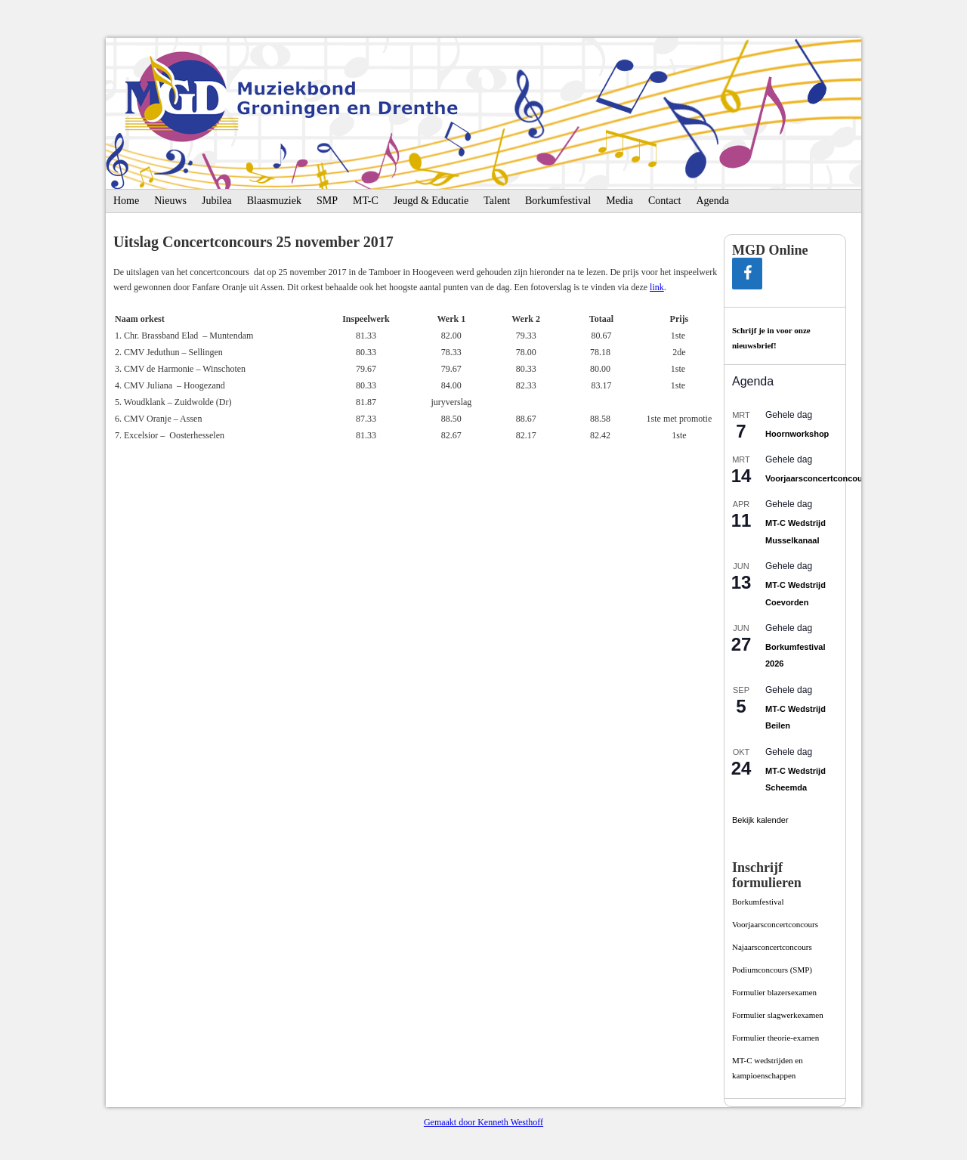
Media (619, 200)
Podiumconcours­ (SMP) (772, 969)
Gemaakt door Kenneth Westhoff (483, 1122)
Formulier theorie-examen (775, 1037)
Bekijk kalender (760, 819)
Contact (664, 200)
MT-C (365, 200)
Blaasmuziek (274, 200)
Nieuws (170, 200)
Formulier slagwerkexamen (777, 1014)
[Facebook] (747, 273)
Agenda (712, 200)
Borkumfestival (558, 200)
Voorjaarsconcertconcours (817, 478)
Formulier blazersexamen (774, 992)
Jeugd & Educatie (431, 200)
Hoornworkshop (797, 433)
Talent (497, 200)
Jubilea (217, 200)
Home (126, 200)
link (657, 287)
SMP (327, 200)
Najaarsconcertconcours (772, 946)
